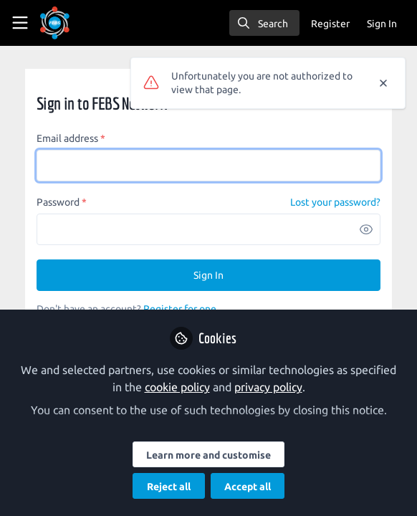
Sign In (208, 275)
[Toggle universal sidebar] (20, 23)
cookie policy (177, 387)
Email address (71, 138)
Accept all (247, 486)
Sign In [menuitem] (382, 23)
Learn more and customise (208, 455)
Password (62, 202)
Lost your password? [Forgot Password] (335, 202)
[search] (264, 23)
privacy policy (268, 387)
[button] (366, 229)
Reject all (169, 486)
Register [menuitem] (330, 23)
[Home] (55, 23)
